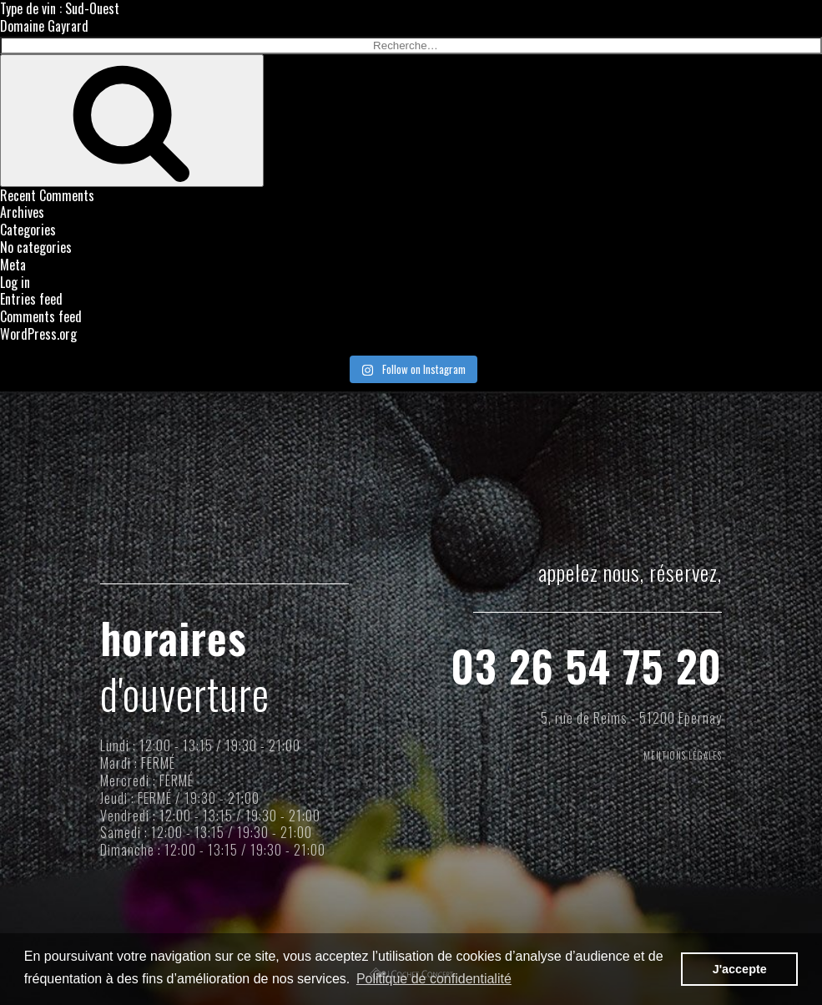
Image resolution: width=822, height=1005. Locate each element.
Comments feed (41, 316)
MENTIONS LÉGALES (669, 759)
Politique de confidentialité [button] (434, 979)
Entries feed (31, 299)
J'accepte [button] (740, 969)
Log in (15, 282)
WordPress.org (38, 334)
